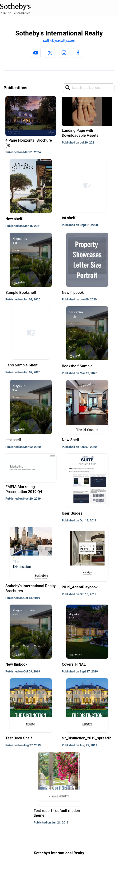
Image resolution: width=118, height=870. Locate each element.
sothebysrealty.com (59, 40)
